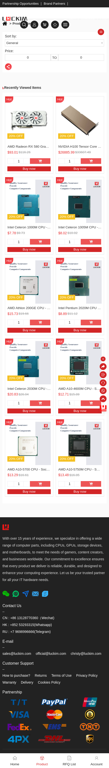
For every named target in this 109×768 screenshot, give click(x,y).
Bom (72, 18)
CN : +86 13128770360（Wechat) (28, 618)
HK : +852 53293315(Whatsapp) (27, 625)
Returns (41, 675)
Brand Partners (54, 3)
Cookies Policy (49, 682)
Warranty (9, 682)
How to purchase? (16, 675)
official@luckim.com (51, 654)
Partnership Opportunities (20, 3)
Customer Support (18, 663)
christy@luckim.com (86, 654)
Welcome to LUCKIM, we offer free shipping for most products (51, 11)
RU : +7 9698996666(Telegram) (26, 632)
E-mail (7, 641)
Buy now (29, 169)
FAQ (103, 18)
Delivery (27, 682)
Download (88, 18)
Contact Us (11, 606)
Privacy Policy (86, 675)
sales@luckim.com (16, 654)
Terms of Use (61, 675)
